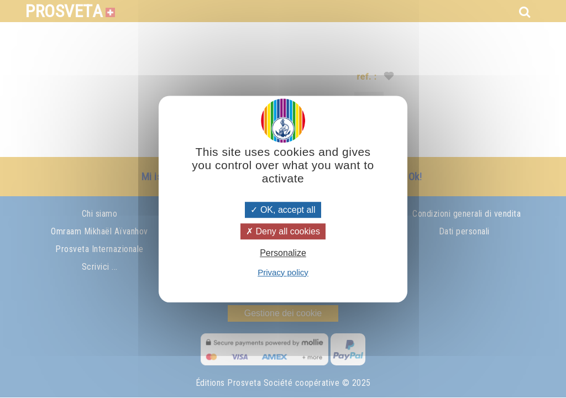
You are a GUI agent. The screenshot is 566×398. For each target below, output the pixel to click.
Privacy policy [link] (283, 272)
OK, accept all (282, 209)
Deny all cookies (283, 231)
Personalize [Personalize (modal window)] (283, 253)
